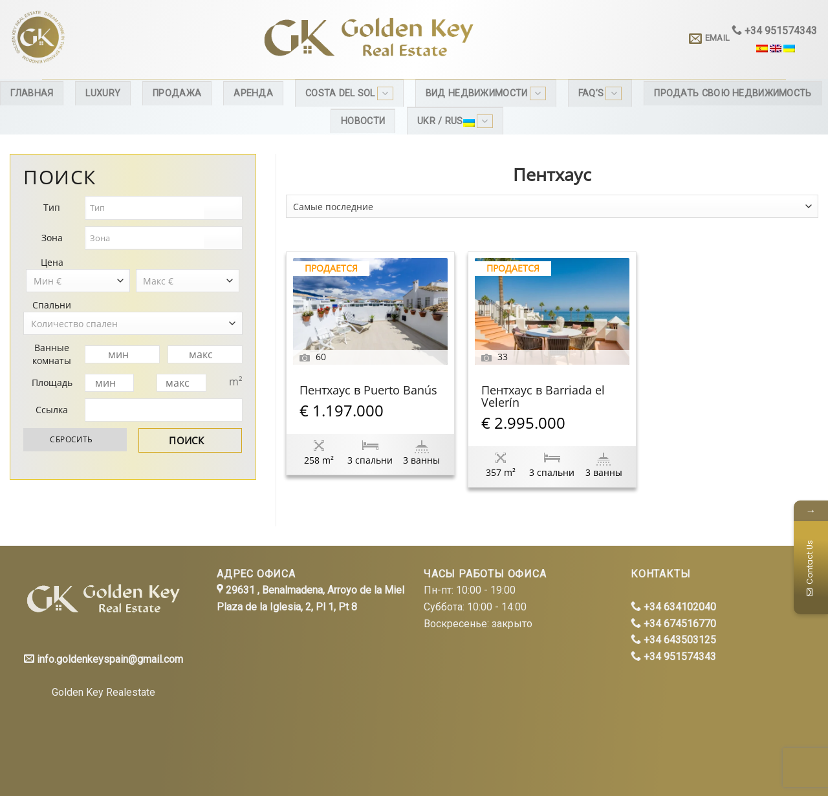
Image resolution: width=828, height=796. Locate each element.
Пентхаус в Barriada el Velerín (543, 397)
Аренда (253, 93)
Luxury (102, 93)
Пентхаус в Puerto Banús (368, 391)
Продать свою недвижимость (732, 93)
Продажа (177, 93)
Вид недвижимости (486, 93)
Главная (31, 93)
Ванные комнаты (51, 354)
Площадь (52, 382)
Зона (52, 237)
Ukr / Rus (455, 121)
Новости (363, 121)
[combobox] (552, 206)
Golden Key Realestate (103, 692)
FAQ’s (600, 93)
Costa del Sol (349, 93)
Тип (51, 207)
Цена (52, 262)
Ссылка (52, 409)
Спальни (51, 305)
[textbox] (145, 208)
